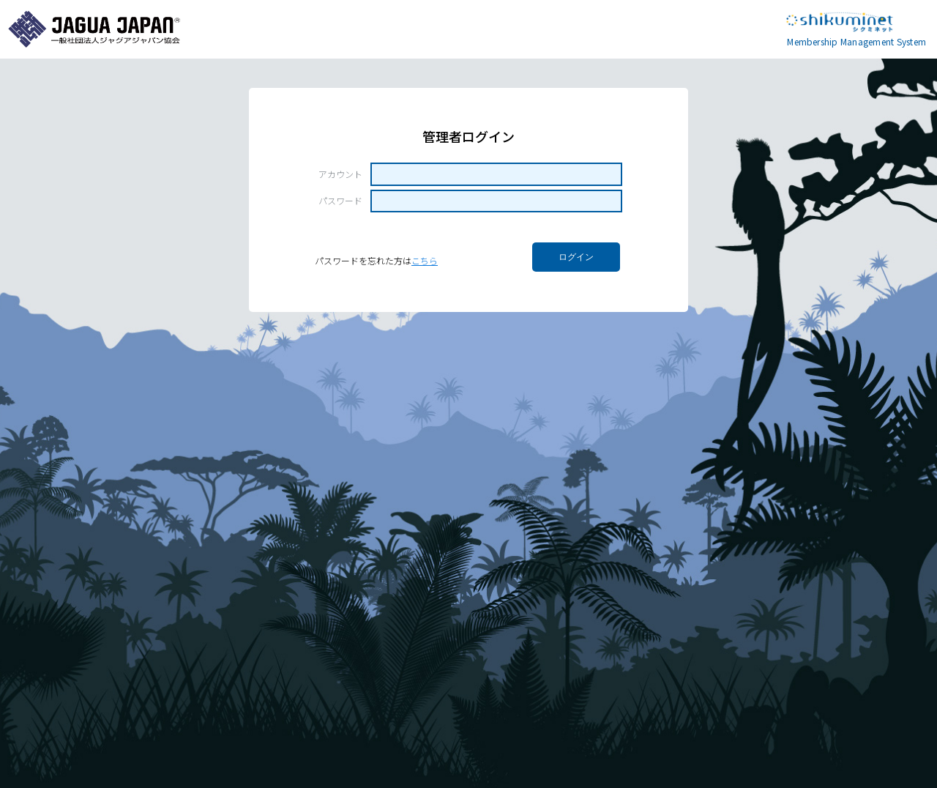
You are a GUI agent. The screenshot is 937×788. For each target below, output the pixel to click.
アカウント (340, 174)
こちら (424, 260)
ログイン (576, 257)
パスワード (340, 201)
